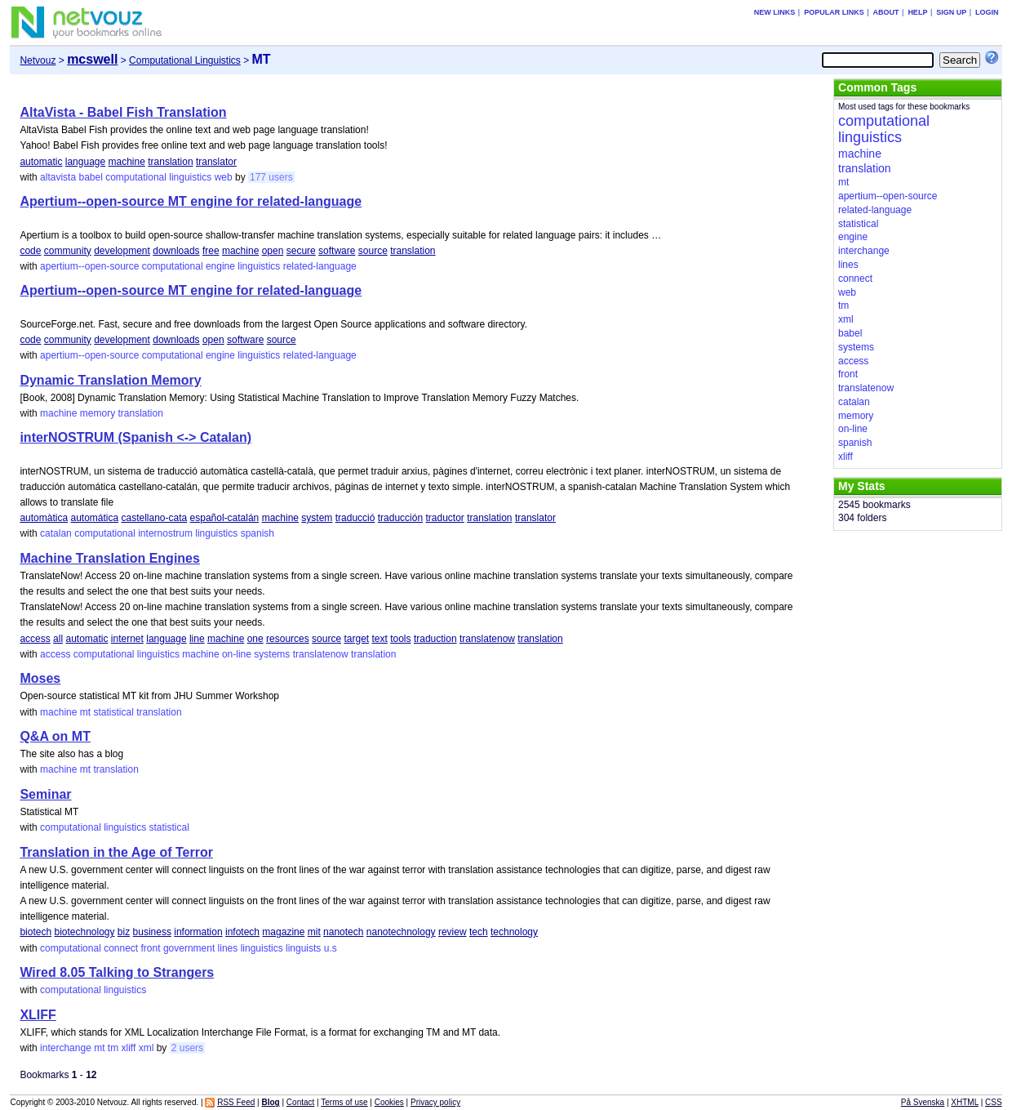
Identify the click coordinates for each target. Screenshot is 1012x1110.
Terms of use (344, 1102)
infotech (242, 932)
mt (85, 712)
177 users (271, 177)
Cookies (389, 1102)
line (197, 638)
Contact (300, 1102)
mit (314, 932)
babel (90, 177)
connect (121, 948)
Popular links (834, 12)
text (380, 638)
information (198, 932)
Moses (40, 678)
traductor (444, 518)
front (151, 948)
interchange (65, 1048)
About (886, 12)
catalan (56, 533)
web (224, 177)
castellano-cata (155, 518)
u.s (330, 948)
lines (228, 948)
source (373, 250)
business (152, 932)
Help (917, 12)
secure (301, 250)
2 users (187, 1048)
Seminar (45, 794)
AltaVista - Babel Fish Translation (123, 112)
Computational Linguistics (185, 60)
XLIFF (37, 1015)
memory (97, 413)
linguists (303, 948)
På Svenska (922, 1102)
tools (400, 638)
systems (272, 654)
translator (216, 161)
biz (124, 932)
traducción (400, 518)
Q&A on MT (55, 736)
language (85, 161)
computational (135, 177)
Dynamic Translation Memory (110, 380)
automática (94, 518)
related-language (320, 266)
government (189, 948)
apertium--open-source (89, 266)
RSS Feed (236, 1102)
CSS (993, 1102)
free (211, 250)
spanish (257, 533)
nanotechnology (401, 932)
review (452, 932)
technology (514, 932)
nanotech (343, 932)
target (356, 638)
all (58, 638)
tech (478, 932)
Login (987, 12)
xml (146, 1048)
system (316, 518)
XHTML (965, 1102)
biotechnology (84, 932)
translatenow (487, 638)
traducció (355, 518)
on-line (236, 654)
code (30, 250)
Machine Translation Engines (110, 558)
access (35, 638)
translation (170, 161)
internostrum (165, 533)
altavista (58, 177)
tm (113, 1048)
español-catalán (225, 518)
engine (220, 266)
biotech (35, 932)
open (273, 250)
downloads (176, 250)
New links (775, 12)
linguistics (190, 177)
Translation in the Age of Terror (116, 852)
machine (127, 161)
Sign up (951, 12)
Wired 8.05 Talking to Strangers (117, 972)
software (336, 250)
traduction (435, 638)
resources (287, 638)
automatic (41, 161)
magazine (283, 932)
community (67, 250)
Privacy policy (435, 1102)
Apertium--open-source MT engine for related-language (191, 201)
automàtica (44, 518)
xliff (129, 1048)
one (255, 638)
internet (127, 638)
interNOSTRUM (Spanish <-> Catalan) (135, 437)
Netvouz (37, 60)
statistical (113, 712)
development (122, 250)
